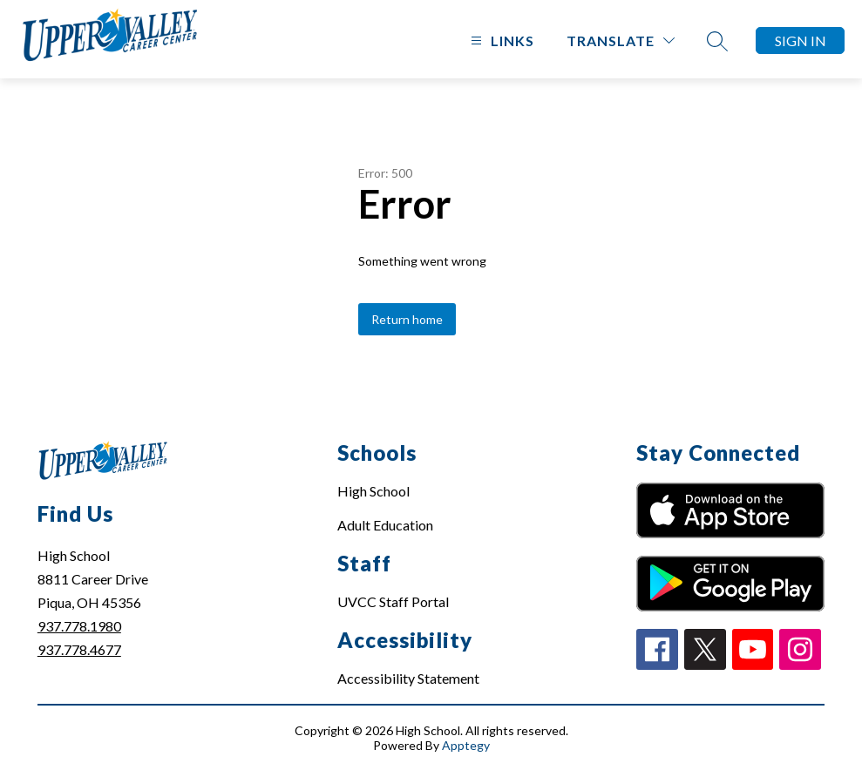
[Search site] (717, 40)
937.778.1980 (79, 626)
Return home (407, 319)
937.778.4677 (79, 649)
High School (373, 491)
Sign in (800, 40)
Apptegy (466, 745)
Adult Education (385, 525)
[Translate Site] (620, 40)
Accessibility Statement (408, 678)
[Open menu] (500, 40)
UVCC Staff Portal (393, 601)
